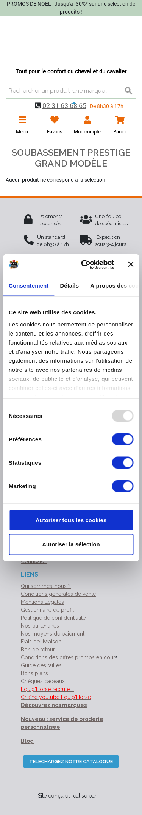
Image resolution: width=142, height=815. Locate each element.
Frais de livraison (41, 642)
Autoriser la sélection (71, 544)
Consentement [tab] (28, 285)
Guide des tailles (41, 665)
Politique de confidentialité (53, 618)
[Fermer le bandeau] (130, 264)
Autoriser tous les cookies (71, 520)
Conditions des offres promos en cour (68, 657)
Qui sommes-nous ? (46, 586)
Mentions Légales (42, 602)
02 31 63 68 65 (64, 106)
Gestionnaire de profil (47, 610)
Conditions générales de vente (58, 594)
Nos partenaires (40, 626)
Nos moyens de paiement (52, 634)
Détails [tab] (69, 285)
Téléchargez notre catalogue (71, 761)
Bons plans (34, 673)
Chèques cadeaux (43, 681)
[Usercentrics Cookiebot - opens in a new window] (84, 264)
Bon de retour (38, 649)
